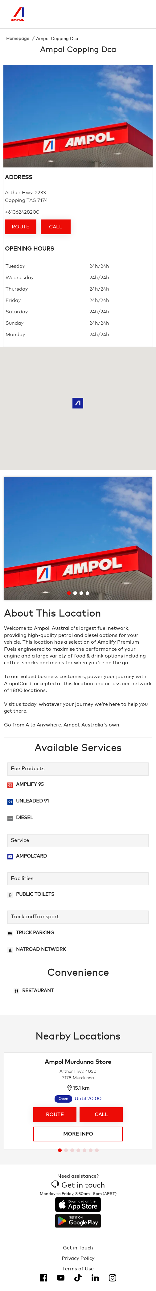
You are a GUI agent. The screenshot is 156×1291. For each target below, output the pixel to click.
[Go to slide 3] (81, 593)
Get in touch (78, 1185)
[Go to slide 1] (69, 593)
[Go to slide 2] (75, 593)
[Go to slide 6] (90, 1150)
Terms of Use (78, 1268)
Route (21, 226)
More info (78, 1134)
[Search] (115, 14)
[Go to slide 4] (87, 593)
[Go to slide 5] (84, 1150)
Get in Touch (78, 1247)
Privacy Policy (78, 1258)
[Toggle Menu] (141, 14)
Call (55, 226)
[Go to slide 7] (97, 1150)
